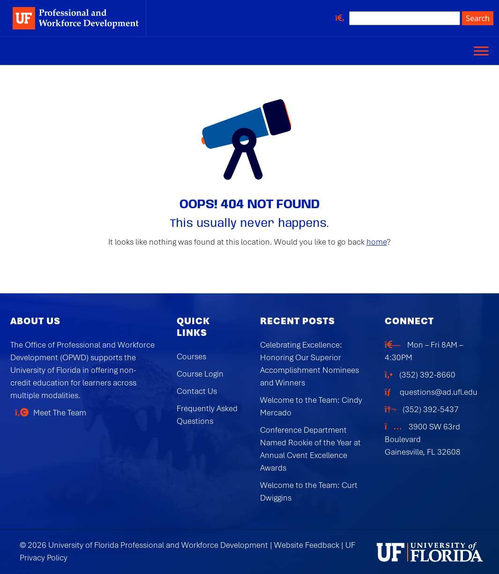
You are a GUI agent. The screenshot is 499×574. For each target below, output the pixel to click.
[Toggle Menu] (481, 50)
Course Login (200, 374)
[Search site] (404, 18)
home (376, 242)
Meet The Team (59, 412)
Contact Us (197, 391)
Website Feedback (306, 545)
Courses (191, 356)
